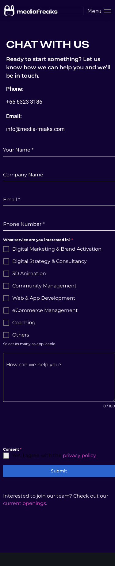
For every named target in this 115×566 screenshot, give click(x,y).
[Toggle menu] (97, 11)
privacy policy (79, 455)
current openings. (25, 503)
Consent (12, 449)
